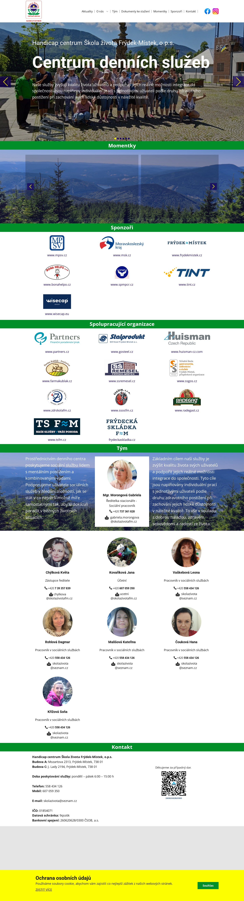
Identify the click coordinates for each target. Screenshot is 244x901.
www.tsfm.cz (57, 440)
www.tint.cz (187, 284)
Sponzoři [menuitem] (176, 11)
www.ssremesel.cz (122, 381)
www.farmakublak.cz (57, 381)
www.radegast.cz (187, 410)
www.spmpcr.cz (122, 284)
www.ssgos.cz (187, 381)
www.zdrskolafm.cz (57, 410)
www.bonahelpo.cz (57, 284)
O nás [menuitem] (100, 11)
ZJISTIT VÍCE (44, 890)
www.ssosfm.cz (122, 410)
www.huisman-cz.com (187, 352)
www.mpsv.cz (57, 255)
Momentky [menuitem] (160, 11)
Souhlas (208, 885)
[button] (5, 81)
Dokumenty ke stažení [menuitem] (135, 11)
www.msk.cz (122, 255)
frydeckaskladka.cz (122, 440)
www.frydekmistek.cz (187, 255)
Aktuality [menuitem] (87, 11)
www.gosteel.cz (122, 352)
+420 (122, 512)
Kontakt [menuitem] (191, 11)
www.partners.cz (57, 352)
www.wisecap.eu (57, 314)
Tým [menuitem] (115, 11)
